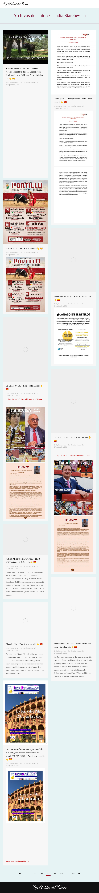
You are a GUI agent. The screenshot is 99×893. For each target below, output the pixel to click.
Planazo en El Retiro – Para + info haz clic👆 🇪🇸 (72, 298)
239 (61, 874)
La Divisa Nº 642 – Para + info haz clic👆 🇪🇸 (72, 439)
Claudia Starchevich (67, 15)
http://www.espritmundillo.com (18, 861)
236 (41, 874)
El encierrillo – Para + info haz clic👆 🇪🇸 (24, 644)
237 (48, 874)
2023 (7, 83)
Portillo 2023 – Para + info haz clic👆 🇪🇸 (24, 248)
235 (35, 874)
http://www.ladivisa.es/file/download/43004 (25, 399)
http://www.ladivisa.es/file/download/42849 (73, 455)
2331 (74, 874)
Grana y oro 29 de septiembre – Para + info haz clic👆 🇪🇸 (73, 100)
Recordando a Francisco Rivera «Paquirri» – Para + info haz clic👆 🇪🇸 (73, 645)
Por (28, 83)
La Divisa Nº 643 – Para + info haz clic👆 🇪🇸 (24, 387)
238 (54, 874)
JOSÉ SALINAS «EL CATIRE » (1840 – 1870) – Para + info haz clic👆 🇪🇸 (24, 560)
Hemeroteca (14, 83)
